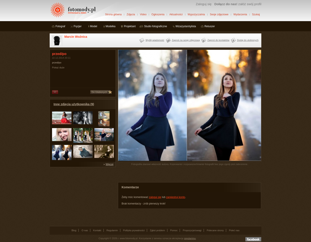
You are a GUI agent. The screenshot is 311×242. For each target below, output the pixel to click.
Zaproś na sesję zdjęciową (186, 40)
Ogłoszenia (157, 14)
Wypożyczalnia (196, 14)
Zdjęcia (131, 14)
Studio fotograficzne (155, 26)
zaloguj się (155, 197)
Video (143, 14)
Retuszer (210, 26)
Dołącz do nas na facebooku (253, 239)
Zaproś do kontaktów (218, 40)
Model (93, 26)
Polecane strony (215, 230)
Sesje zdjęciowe (219, 14)
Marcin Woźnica (75, 36)
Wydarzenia (240, 14)
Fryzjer (78, 26)
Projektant (130, 26)
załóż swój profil (237, 4)
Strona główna (113, 14)
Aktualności (175, 14)
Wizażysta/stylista (186, 26)
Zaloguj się (203, 4)
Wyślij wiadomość (155, 40)
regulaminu (190, 238)
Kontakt (97, 230)
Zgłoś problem (157, 230)
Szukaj (256, 14)
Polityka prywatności (134, 230)
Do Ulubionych (99, 92)
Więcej (109, 164)
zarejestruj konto (175, 197)
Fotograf (60, 26)
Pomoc (174, 230)
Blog (73, 230)
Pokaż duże (58, 67)
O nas (85, 230)
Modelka (110, 26)
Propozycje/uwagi (192, 230)
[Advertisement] (82, 196)
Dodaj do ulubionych (248, 40)
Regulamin (112, 230)
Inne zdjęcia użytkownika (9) (74, 104)
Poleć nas (234, 230)
